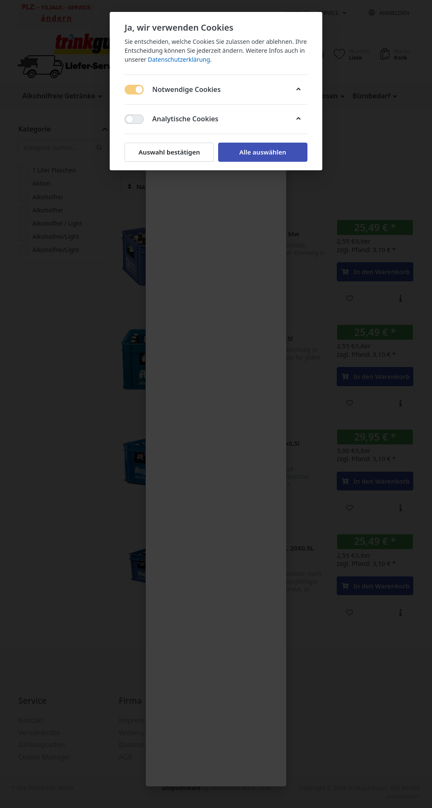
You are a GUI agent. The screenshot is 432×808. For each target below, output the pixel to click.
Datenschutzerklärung (179, 59)
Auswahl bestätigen (169, 152)
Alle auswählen (262, 152)
